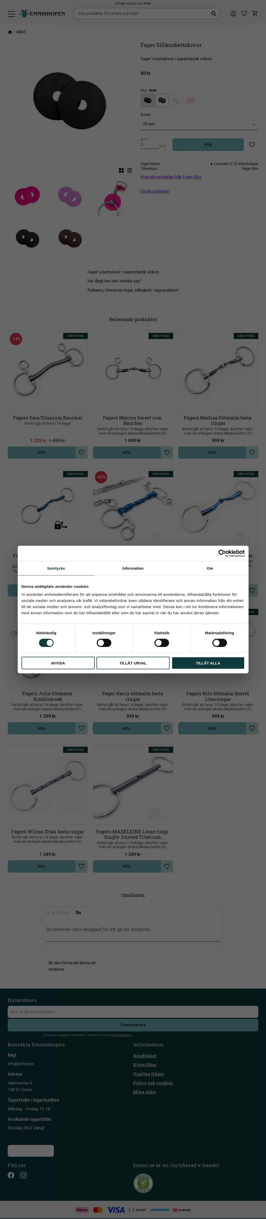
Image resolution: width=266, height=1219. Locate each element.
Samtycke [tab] (56, 568)
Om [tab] (210, 568)
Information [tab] (133, 568)
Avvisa (58, 663)
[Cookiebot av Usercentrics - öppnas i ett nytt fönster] (222, 553)
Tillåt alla (208, 663)
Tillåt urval (132, 663)
